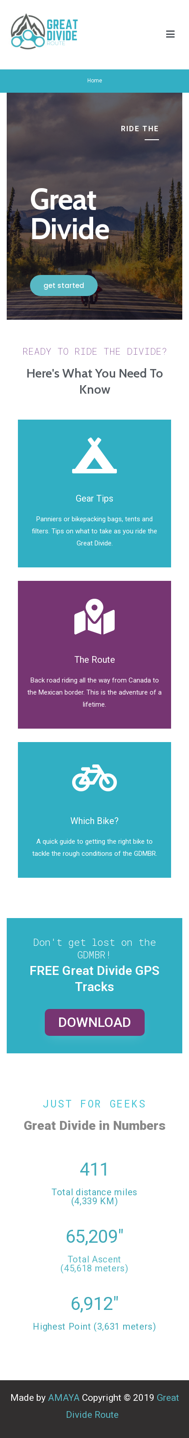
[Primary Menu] (170, 35)
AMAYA (64, 1397)
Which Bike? (94, 821)
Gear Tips (94, 498)
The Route (94, 659)
